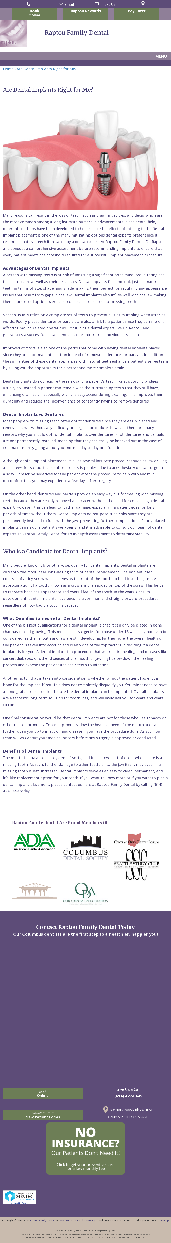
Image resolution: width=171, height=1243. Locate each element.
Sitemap (164, 1220)
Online (43, 1093)
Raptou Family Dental (42, 1220)
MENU (161, 56)
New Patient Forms (43, 1115)
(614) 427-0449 (128, 1096)
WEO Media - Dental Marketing (77, 1220)
